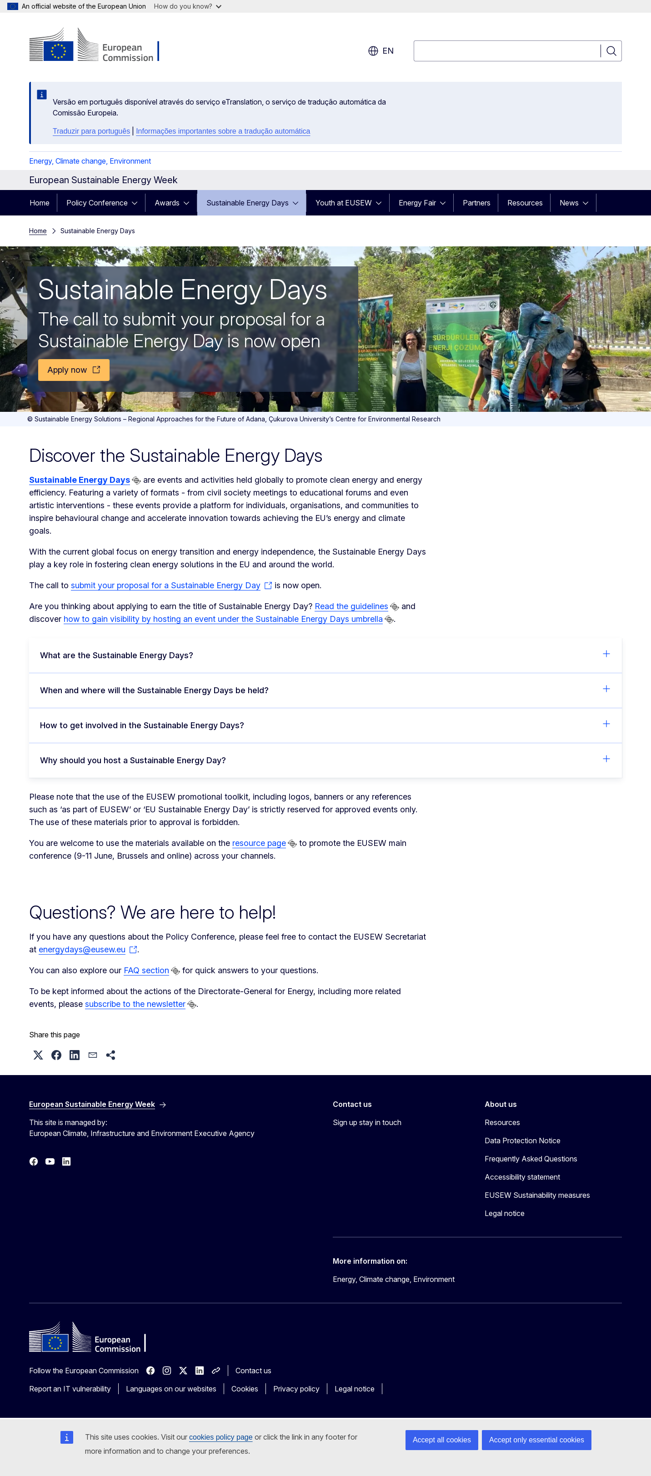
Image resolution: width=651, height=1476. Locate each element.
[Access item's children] (137, 202)
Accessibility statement (522, 1176)
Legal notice (505, 1213)
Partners (477, 202)
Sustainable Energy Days (247, 202)
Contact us (253, 1370)
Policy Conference (97, 202)
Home (40, 202)
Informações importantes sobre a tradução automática (223, 131)
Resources (525, 202)
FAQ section (146, 970)
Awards (167, 202)
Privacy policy (296, 1388)
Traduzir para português (91, 131)
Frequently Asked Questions (531, 1158)
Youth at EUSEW (343, 202)
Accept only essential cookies (536, 1440)
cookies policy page (221, 1437)
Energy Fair (417, 202)
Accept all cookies (442, 1440)
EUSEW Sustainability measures (537, 1195)
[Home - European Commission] (102, 45)
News (569, 202)
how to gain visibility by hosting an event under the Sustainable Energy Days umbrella (223, 619)
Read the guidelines (351, 606)
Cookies (244, 1388)
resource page (259, 843)
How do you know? (187, 6)
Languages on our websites (171, 1388)
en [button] (381, 50)
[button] (38, 1055)
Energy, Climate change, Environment (90, 160)
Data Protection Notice (523, 1140)
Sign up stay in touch (367, 1122)
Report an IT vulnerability (70, 1388)
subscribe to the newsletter (135, 1004)
